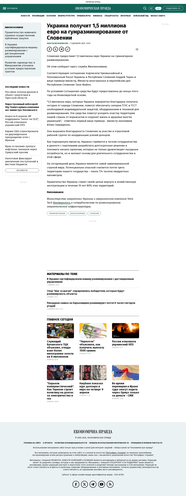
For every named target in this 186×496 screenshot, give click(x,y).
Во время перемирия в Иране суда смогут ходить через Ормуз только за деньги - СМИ (125, 389)
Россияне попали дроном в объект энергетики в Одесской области (21, 94)
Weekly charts (158, 16)
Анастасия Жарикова (57, 43)
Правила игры (84, 16)
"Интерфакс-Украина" (116, 453)
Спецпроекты (111, 16)
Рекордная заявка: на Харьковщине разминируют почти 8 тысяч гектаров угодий (91, 304)
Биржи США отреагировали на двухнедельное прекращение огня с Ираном (21, 136)
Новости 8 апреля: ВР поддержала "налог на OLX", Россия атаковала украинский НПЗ (22, 121)
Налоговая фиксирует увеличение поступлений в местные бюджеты (21, 161)
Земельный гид (140, 16)
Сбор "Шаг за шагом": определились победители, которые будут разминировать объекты (85, 292)
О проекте (48, 443)
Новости (25, 16)
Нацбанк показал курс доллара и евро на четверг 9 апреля (91, 388)
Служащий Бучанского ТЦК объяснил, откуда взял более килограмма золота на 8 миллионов (60, 349)
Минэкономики (77, 213)
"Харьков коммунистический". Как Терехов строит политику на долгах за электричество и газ (60, 391)
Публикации (38, 16)
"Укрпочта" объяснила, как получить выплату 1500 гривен (91, 346)
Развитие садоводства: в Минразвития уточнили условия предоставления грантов (20, 67)
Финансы (97, 16)
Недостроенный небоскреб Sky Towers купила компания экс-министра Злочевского (22, 107)
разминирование (57, 213)
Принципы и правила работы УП (146, 443)
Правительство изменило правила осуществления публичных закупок (20, 35)
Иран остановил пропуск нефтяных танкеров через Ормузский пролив (21, 149)
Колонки (51, 16)
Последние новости (17, 87)
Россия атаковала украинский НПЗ (124, 343)
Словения (94, 213)
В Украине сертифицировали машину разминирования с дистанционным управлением (90, 280)
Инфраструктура (66, 16)
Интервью (126, 16)
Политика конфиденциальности (71, 443)
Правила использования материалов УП (109, 443)
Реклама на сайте (32, 443)
